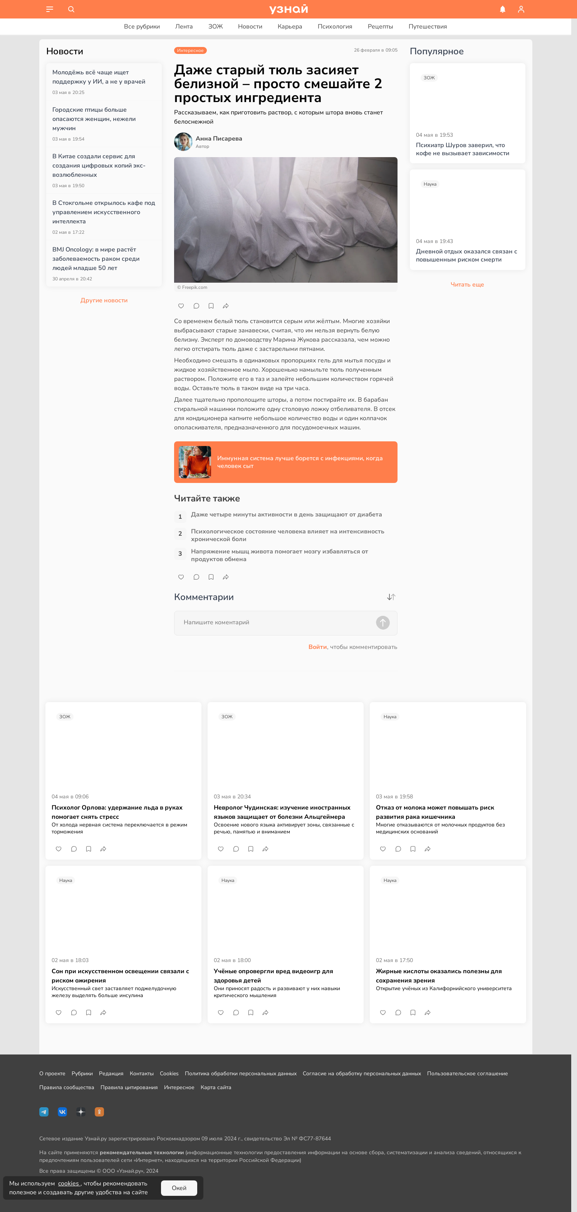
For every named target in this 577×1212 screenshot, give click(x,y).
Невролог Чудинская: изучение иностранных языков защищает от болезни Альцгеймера (282, 812)
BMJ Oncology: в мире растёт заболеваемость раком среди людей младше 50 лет (95, 258)
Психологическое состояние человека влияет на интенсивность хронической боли (287, 535)
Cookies (169, 1073)
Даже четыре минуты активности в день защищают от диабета (286, 515)
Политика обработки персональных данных (241, 1073)
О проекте (52, 1073)
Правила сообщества (66, 1087)
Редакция (111, 1073)
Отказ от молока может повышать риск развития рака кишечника (435, 812)
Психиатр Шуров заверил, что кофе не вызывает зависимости (462, 149)
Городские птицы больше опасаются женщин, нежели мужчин (94, 119)
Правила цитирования (129, 1087)
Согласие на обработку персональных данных (362, 1073)
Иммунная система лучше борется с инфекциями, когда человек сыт (300, 462)
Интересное (179, 1087)
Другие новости (104, 300)
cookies (69, 1183)
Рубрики (82, 1073)
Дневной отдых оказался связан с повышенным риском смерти (466, 256)
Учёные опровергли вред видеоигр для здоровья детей (273, 976)
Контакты (142, 1073)
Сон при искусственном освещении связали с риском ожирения (120, 976)
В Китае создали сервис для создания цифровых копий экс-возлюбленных (99, 165)
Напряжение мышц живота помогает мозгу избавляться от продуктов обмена (279, 555)
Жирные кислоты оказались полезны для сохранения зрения (439, 976)
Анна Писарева (219, 138)
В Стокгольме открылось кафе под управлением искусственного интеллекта (103, 212)
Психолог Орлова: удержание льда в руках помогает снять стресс (117, 812)
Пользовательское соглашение (467, 1073)
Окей (179, 1188)
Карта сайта (216, 1087)
